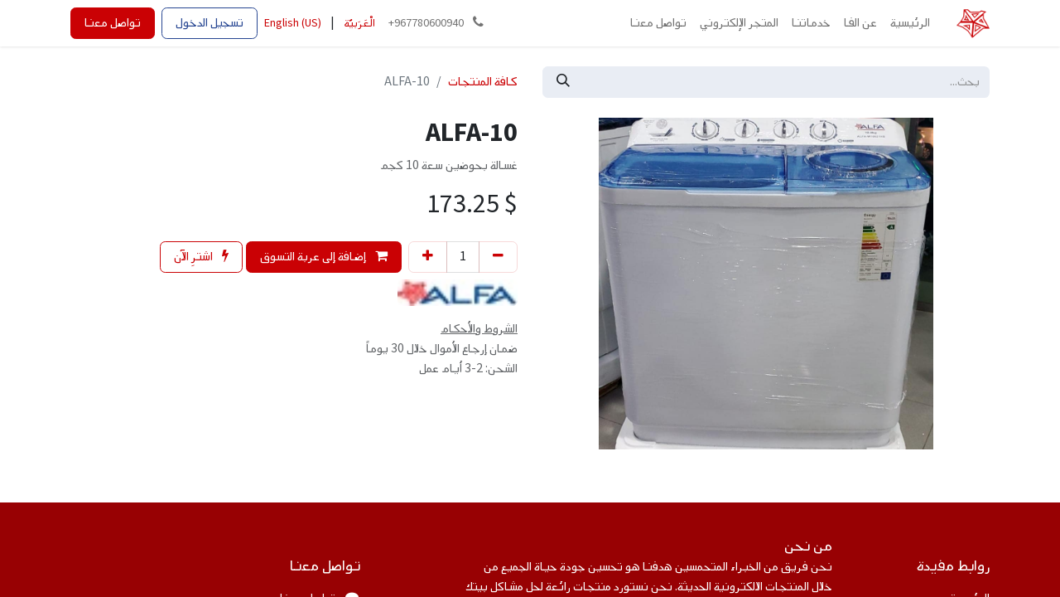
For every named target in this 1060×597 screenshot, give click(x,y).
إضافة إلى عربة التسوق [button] (324, 256)
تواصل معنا (112, 23)
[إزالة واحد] (498, 257)
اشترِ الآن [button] (201, 256)
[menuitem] (910, 23)
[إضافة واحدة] (427, 257)
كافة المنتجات (483, 81)
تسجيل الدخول (209, 23)
